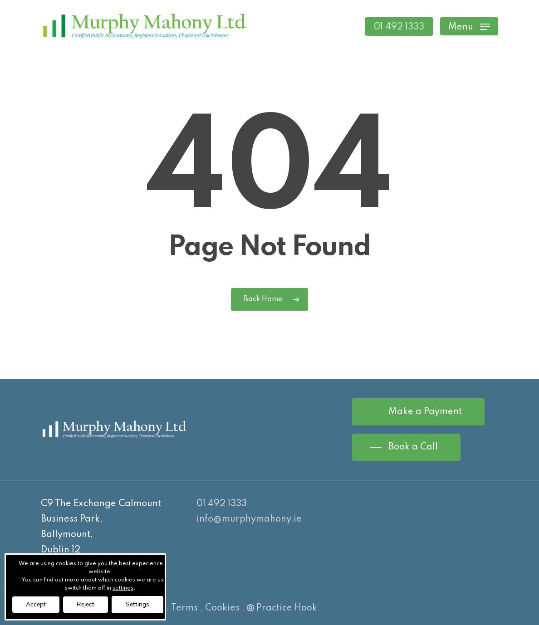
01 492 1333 (221, 503)
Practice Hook (282, 608)
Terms (184, 608)
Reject (85, 604)
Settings (137, 604)
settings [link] (123, 588)
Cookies (222, 608)
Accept (36, 604)
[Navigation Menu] (469, 26)
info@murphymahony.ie (249, 519)
